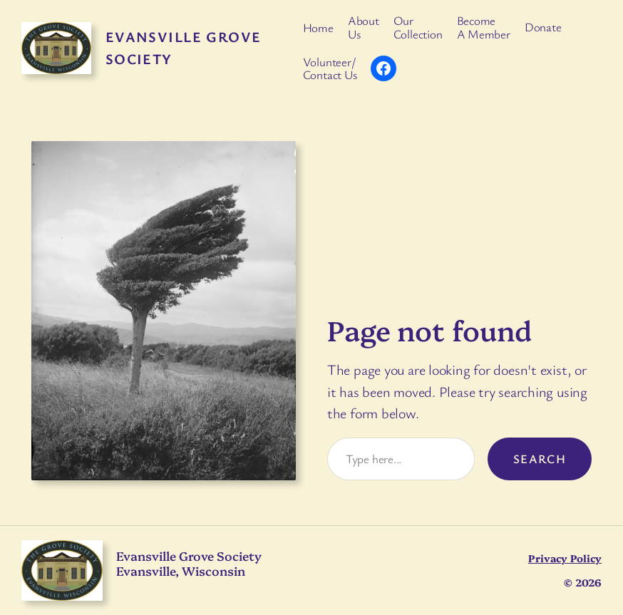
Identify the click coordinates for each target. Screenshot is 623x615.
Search (540, 458)
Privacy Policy (565, 558)
